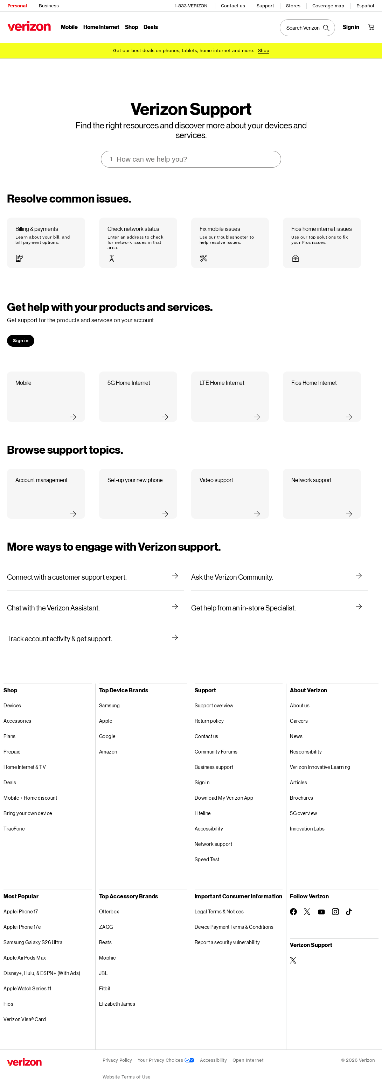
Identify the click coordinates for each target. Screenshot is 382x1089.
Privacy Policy (117, 1051)
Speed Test (207, 851)
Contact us (233, 5)
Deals (10, 774)
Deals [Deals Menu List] (150, 26)
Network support (213, 836)
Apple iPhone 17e (22, 918)
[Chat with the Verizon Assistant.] (95, 599)
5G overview (303, 805)
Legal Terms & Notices (219, 903)
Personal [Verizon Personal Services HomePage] (16, 5)
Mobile (69, 26)
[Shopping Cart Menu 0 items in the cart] (371, 26)
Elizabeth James (117, 995)
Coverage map (329, 5)
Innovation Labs (307, 820)
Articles (298, 774)
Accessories (18, 712)
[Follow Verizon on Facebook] (293, 903)
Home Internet (101, 26)
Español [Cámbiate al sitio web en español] (365, 5)
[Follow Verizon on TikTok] (349, 903)
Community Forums (216, 743)
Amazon (108, 743)
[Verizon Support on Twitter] (293, 951)
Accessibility (209, 820)
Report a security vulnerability (227, 934)
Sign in (202, 774)
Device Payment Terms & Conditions (234, 918)
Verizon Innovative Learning (320, 759)
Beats (105, 934)
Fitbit (105, 980)
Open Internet (248, 1051)
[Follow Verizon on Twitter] (307, 903)
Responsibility (306, 743)
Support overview (214, 697)
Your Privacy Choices (166, 1051)
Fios (8, 995)
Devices (12, 697)
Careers (299, 712)
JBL (103, 965)
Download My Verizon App (224, 789)
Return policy (209, 712)
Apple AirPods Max (25, 949)
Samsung (109, 697)
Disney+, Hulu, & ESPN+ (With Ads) (42, 965)
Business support (214, 759)
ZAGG (106, 918)
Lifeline (203, 805)
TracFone (14, 820)
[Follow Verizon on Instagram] (335, 903)
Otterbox (109, 903)
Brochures (301, 789)
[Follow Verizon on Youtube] (321, 903)
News (296, 728)
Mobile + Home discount (30, 789)
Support (266, 5)
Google (107, 728)
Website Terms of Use (127, 1068)
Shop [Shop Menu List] (131, 26)
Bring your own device (28, 805)
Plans (10, 728)
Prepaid (12, 743)
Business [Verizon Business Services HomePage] (48, 5)
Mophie (107, 949)
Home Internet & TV (25, 759)
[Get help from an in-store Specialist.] (279, 599)
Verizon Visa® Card (25, 1011)
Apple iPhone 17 (21, 903)
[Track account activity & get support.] (95, 630)
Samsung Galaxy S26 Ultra (33, 934)
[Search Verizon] (307, 27)
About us (300, 697)
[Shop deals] (263, 49)
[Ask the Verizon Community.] (279, 568)
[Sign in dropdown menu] (351, 26)
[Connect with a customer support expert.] (95, 568)
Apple (105, 712)
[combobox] (191, 151)
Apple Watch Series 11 (27, 980)
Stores (293, 5)
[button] (46, 234)
